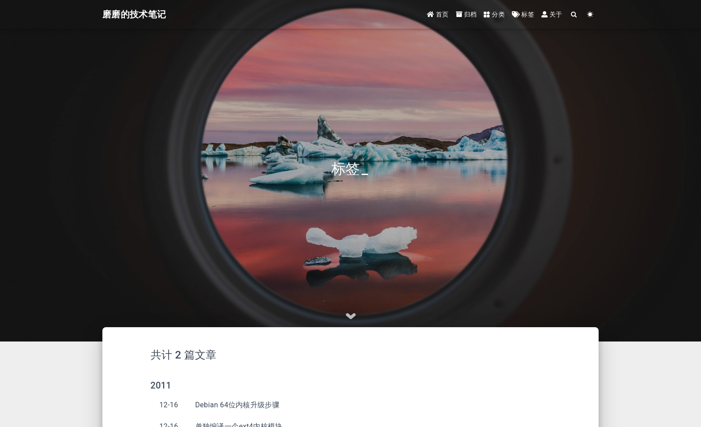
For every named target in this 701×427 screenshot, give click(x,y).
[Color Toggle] (590, 14)
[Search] (574, 14)
